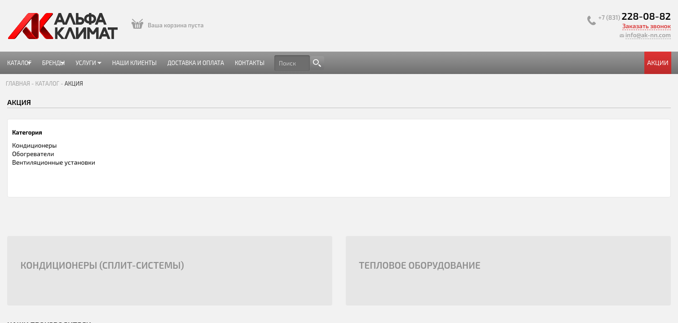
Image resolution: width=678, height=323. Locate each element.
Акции (541, 62)
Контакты (395, 62)
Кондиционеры (146, 157)
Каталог (135, 66)
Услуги (215, 66)
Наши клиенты (268, 62)
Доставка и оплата (336, 62)
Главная (131, 89)
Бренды (175, 66)
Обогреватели (145, 165)
